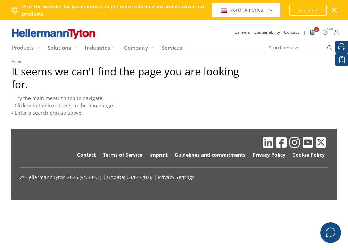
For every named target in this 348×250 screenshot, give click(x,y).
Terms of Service (122, 154)
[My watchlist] (341, 59)
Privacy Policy (268, 154)
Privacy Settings (176, 177)
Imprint (158, 154)
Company (136, 47)
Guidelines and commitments (210, 154)
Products (23, 47)
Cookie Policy (308, 154)
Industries (97, 47)
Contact (86, 154)
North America (247, 10)
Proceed (308, 10)
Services (172, 47)
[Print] (341, 47)
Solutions (59, 47)
